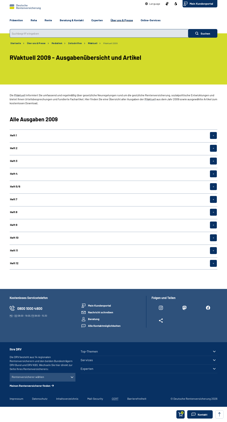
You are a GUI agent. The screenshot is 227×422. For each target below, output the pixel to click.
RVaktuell (92, 43)
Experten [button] (97, 20)
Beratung (93, 319)
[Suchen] (202, 33)
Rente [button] (48, 20)
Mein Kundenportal (201, 3)
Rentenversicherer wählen (28, 376)
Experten (87, 368)
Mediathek (57, 43)
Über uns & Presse (36, 43)
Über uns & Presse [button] (122, 20)
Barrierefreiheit (136, 398)
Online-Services (151, 20)
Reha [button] (34, 20)
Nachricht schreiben (100, 312)
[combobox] (99, 33)
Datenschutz (39, 398)
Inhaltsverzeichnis (67, 398)
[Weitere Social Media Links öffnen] (161, 321)
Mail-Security (95, 398)
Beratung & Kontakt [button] (72, 20)
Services (87, 360)
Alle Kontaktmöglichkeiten (104, 325)
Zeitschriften (75, 43)
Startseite (16, 43)
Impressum (16, 398)
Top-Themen (89, 351)
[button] (152, 4)
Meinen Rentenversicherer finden (30, 385)
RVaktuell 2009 (110, 43)
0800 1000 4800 (29, 308)
